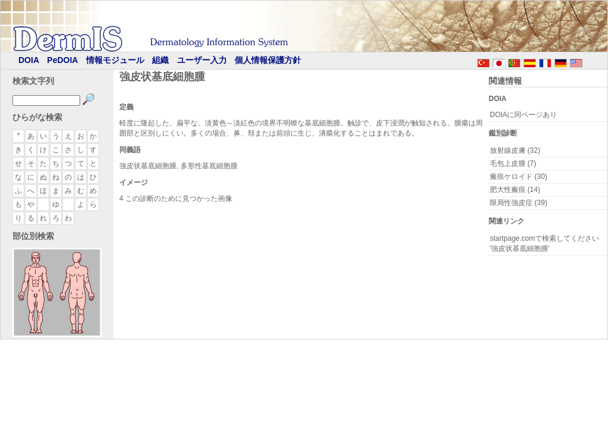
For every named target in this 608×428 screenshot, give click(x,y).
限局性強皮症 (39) (518, 203)
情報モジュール (115, 60)
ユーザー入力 (202, 60)
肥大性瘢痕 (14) (515, 189)
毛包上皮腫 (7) (513, 163)
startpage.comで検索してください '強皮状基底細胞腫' (544, 243)
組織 (160, 60)
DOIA (28, 60)
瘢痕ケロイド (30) (518, 176)
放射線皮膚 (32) (515, 150)
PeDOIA (62, 60)
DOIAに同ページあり (523, 115)
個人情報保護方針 (268, 60)
